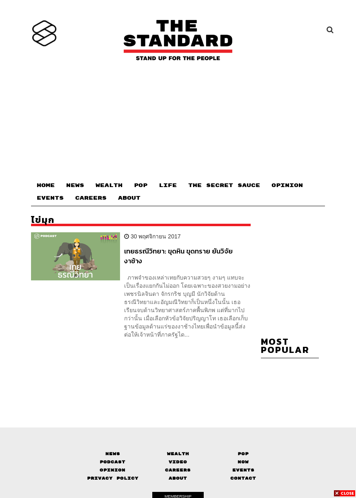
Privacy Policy (112, 478)
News (112, 454)
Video (178, 462)
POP (140, 185)
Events (243, 470)
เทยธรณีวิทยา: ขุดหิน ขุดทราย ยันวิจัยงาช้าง (178, 256)
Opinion (112, 470)
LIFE (168, 185)
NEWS (75, 185)
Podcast (112, 462)
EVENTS (50, 198)
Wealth (178, 454)
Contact (243, 478)
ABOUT (129, 198)
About (178, 478)
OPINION (287, 185)
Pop (243, 454)
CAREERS (91, 198)
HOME (46, 185)
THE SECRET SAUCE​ (224, 185)
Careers (178, 470)
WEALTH (109, 185)
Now (243, 462)
